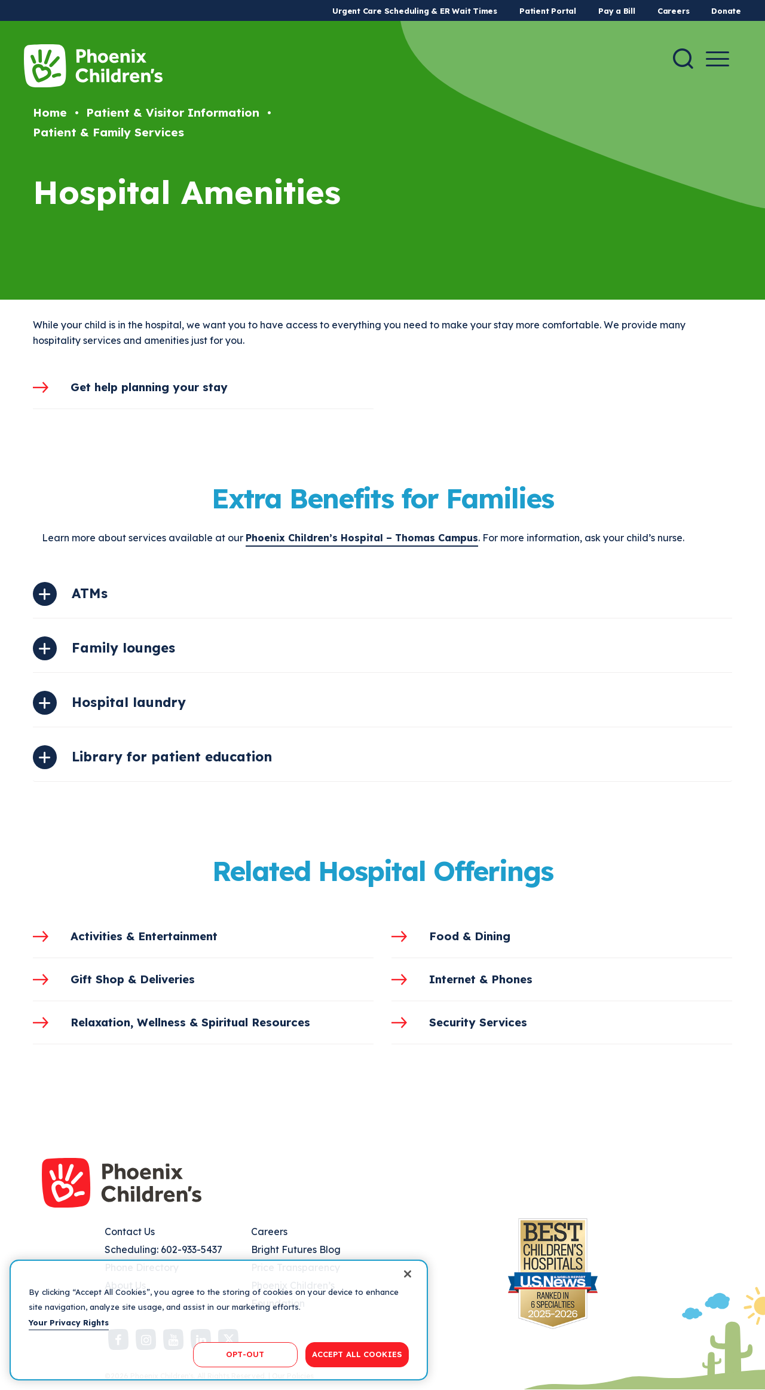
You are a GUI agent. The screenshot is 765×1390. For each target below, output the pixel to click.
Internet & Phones (481, 979)
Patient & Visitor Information (172, 112)
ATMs (90, 593)
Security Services (478, 1022)
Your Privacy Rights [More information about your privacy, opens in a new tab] (69, 1322)
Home (50, 112)
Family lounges (123, 647)
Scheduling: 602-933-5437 (163, 1249)
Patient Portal (547, 11)
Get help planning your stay (149, 387)
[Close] (407, 1274)
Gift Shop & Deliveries (133, 979)
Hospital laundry (129, 702)
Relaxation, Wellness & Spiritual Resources (190, 1022)
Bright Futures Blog (296, 1249)
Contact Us (130, 1231)
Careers (673, 11)
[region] (219, 1320)
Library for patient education (172, 756)
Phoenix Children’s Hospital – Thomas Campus (362, 538)
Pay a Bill (616, 11)
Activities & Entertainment (144, 936)
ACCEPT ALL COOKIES (357, 1354)
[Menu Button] (717, 58)
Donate (726, 11)
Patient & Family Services (108, 132)
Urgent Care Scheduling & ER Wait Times (414, 11)
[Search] (683, 58)
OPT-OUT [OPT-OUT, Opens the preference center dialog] (245, 1354)
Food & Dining (469, 936)
